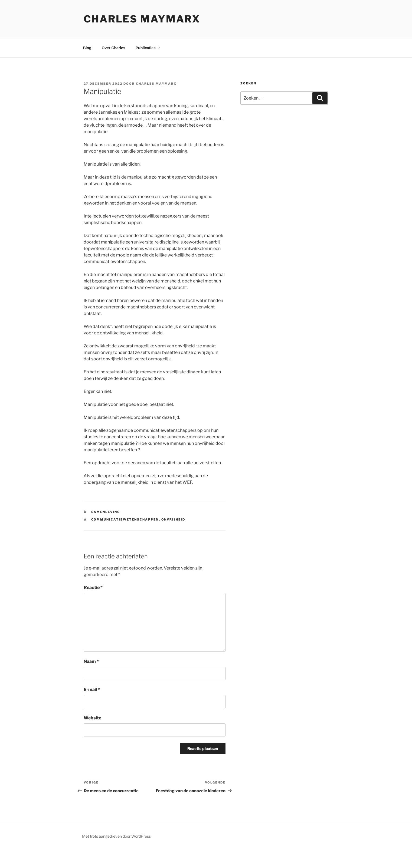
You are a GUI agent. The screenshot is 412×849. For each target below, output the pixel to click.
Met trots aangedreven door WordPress (116, 836)
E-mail (92, 689)
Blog (87, 48)
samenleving (105, 512)
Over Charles (113, 48)
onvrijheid (173, 519)
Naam (91, 661)
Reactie (93, 587)
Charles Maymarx (142, 19)
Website (92, 717)
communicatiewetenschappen (125, 519)
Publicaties (148, 48)
